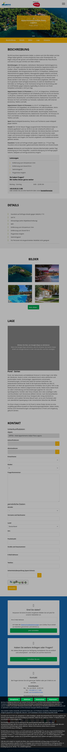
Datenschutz (40, 699)
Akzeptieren (14, 699)
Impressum (53, 699)
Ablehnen (27, 699)
